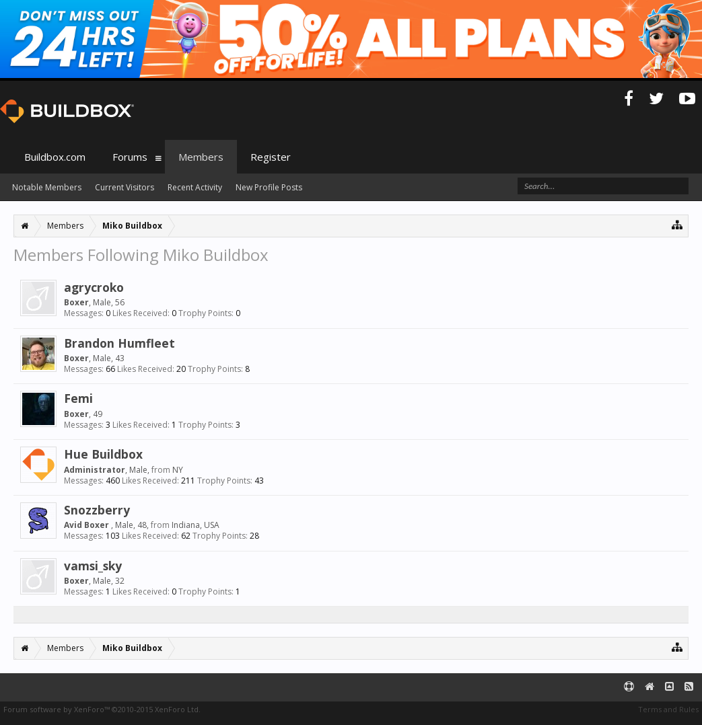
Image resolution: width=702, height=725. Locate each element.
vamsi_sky (93, 566)
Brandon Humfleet (119, 343)
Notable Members (46, 187)
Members (200, 156)
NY (177, 469)
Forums (129, 156)
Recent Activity (195, 187)
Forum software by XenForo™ (102, 709)
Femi (78, 398)
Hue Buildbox (103, 454)
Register (270, 156)
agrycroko (94, 287)
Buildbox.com (54, 156)
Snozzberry (97, 510)
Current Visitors (124, 187)
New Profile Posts (269, 187)
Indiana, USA (195, 525)
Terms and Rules (668, 709)
